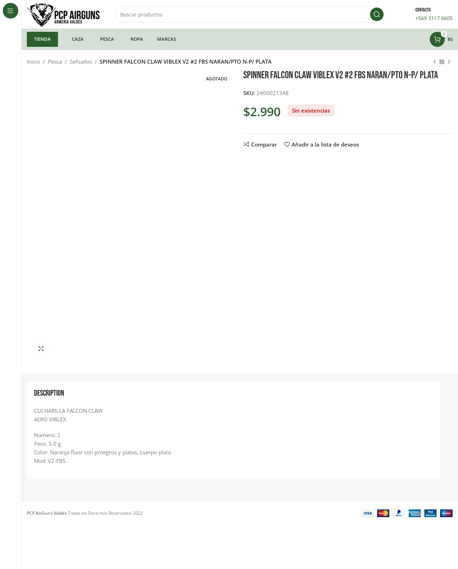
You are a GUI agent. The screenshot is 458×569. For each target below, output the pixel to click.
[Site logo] (63, 13)
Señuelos (81, 61)
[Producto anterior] (434, 62)
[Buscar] (249, 14)
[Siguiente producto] (449, 62)
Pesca (55, 61)
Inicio (33, 61)
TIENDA (42, 39)
